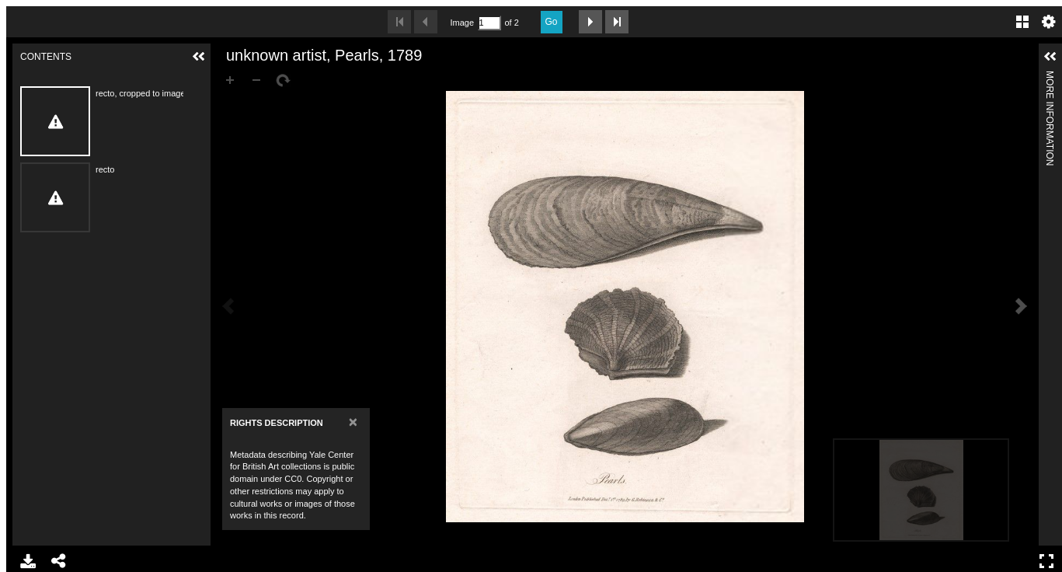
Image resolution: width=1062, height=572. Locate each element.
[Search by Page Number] (489, 23)
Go (551, 21)
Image (462, 22)
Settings (1048, 21)
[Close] (353, 421)
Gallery (1022, 21)
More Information (1049, 77)
